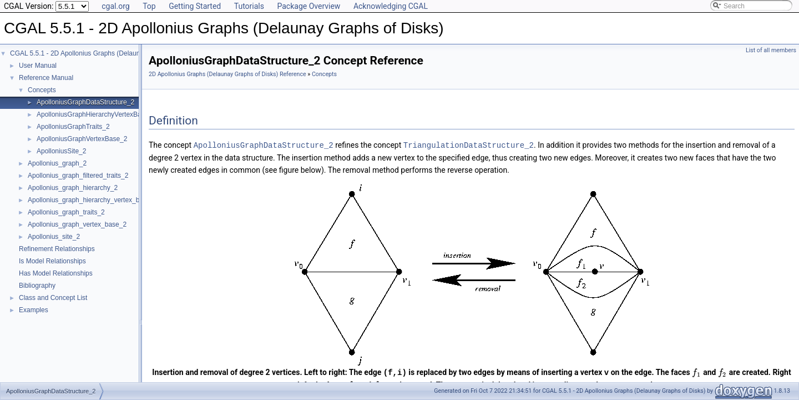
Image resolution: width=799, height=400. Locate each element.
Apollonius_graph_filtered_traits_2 (78, 175)
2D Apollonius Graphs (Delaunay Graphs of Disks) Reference (227, 74)
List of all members (771, 50)
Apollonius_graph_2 (57, 163)
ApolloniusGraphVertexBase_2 (82, 139)
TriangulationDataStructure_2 (468, 144)
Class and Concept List (53, 298)
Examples (33, 310)
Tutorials (249, 6)
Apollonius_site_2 (54, 237)
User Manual (38, 65)
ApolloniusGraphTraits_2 (73, 127)
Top (149, 6)
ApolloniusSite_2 (61, 151)
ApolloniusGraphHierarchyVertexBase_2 (96, 114)
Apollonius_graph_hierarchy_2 (73, 188)
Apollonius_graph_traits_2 (66, 212)
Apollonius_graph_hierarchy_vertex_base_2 (93, 200)
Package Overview (308, 6)
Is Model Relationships (52, 261)
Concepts (42, 90)
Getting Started (195, 6)
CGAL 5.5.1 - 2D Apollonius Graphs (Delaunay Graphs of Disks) (104, 53)
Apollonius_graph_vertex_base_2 (77, 224)
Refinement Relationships (57, 249)
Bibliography (37, 285)
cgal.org (115, 6)
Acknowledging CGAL (390, 6)
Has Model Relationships (56, 273)
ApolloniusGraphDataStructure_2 (85, 102)
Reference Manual (46, 78)
